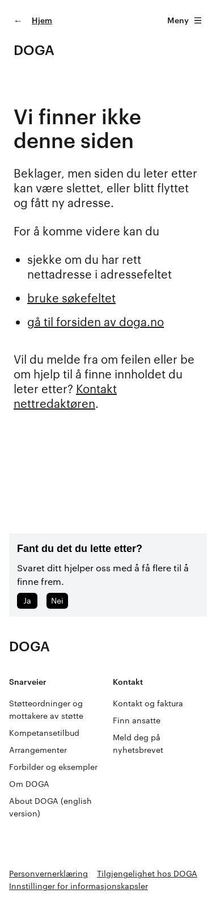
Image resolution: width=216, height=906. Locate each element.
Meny (184, 20)
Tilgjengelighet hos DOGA (147, 873)
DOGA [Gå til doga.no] (34, 49)
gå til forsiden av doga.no (95, 321)
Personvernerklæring (48, 873)
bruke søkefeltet (71, 298)
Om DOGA (29, 784)
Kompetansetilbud (44, 733)
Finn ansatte (136, 720)
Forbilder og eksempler (53, 767)
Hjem (42, 20)
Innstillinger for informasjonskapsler (78, 886)
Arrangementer (38, 750)
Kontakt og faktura (148, 703)
